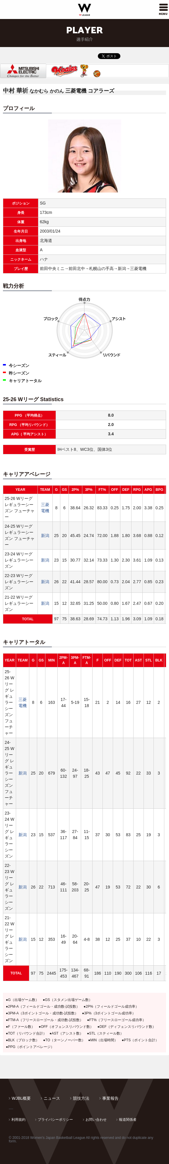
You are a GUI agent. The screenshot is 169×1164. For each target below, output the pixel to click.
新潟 (45, 535)
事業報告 (110, 1098)
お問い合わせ (96, 1120)
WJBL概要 (21, 1098)
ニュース (52, 1098)
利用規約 (18, 1120)
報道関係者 (127, 1120)
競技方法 (81, 1098)
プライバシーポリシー (55, 1120)
